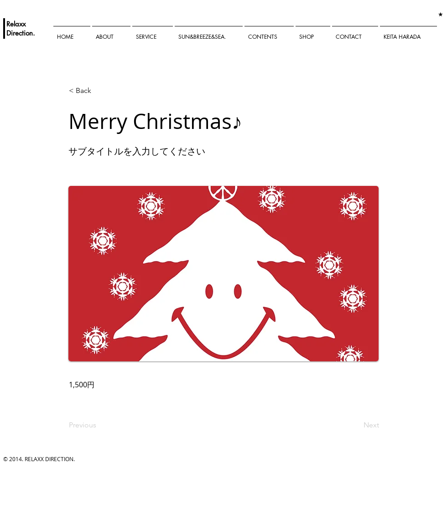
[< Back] (99, 91)
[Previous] (99, 425)
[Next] (356, 425)
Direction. (20, 33)
